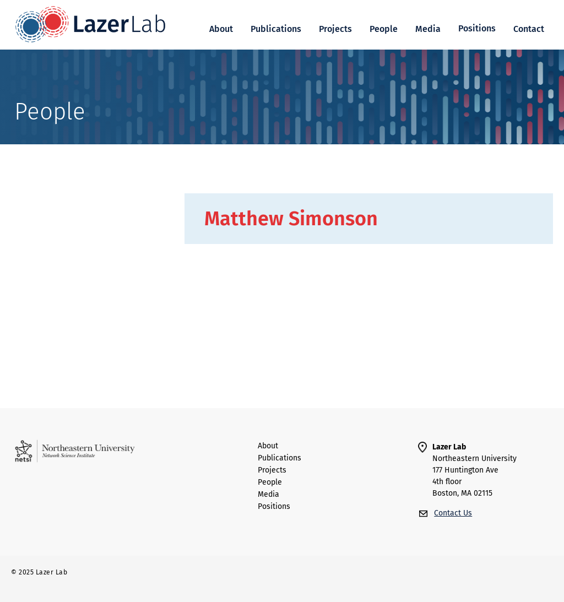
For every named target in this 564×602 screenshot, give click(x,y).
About (221, 29)
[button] (477, 29)
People (384, 29)
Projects (335, 29)
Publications (276, 29)
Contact (528, 29)
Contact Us (453, 513)
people (270, 482)
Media (428, 29)
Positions (274, 506)
